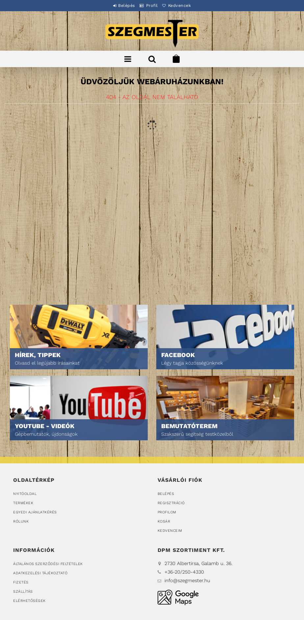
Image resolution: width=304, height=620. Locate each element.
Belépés (121, 5)
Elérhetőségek (29, 601)
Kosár (164, 521)
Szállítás (23, 591)
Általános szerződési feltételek (48, 564)
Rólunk (21, 521)
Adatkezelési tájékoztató (40, 573)
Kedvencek (184, 5)
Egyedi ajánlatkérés (35, 512)
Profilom (167, 512)
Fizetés (21, 582)
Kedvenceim (170, 531)
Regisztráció (171, 503)
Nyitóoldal (25, 494)
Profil (152, 5)
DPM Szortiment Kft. (178, 597)
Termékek (23, 503)
